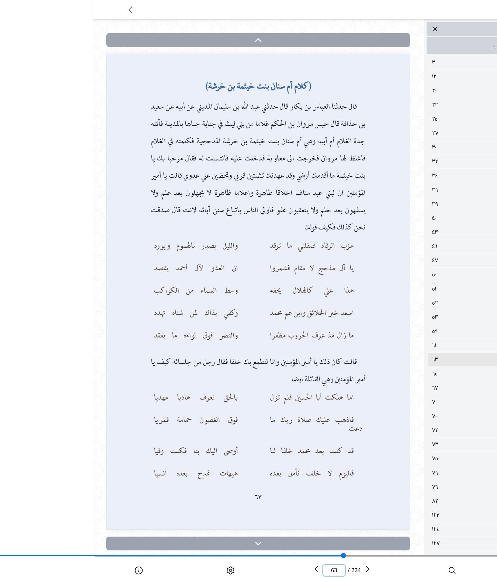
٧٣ (415, 444)
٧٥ (415, 458)
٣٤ (415, 176)
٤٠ (415, 218)
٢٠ (415, 91)
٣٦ (415, 190)
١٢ (415, 76)
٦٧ (415, 388)
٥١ (415, 289)
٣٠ (415, 147)
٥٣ (415, 317)
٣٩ (415, 204)
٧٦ (415, 473)
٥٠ (415, 275)
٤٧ (415, 260)
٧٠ (415, 402)
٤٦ (415, 246)
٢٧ (415, 133)
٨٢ (415, 501)
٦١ (415, 345)
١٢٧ (415, 543)
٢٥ (415, 119)
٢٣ (415, 105)
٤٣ (415, 232)
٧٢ (415, 430)
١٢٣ (415, 515)
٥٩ (415, 331)
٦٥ (415, 374)
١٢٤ (415, 529)
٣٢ (415, 161)
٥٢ (415, 303)
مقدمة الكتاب (415, 45)
